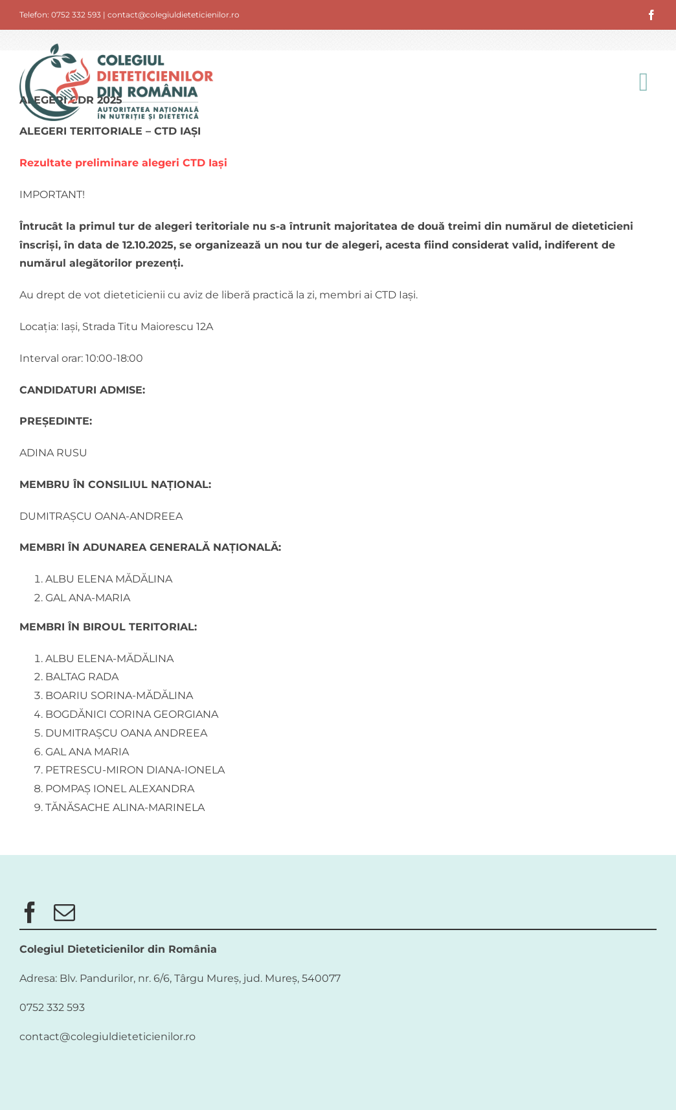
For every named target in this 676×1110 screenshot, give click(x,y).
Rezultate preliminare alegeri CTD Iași (123, 163)
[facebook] (651, 15)
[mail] (64, 912)
